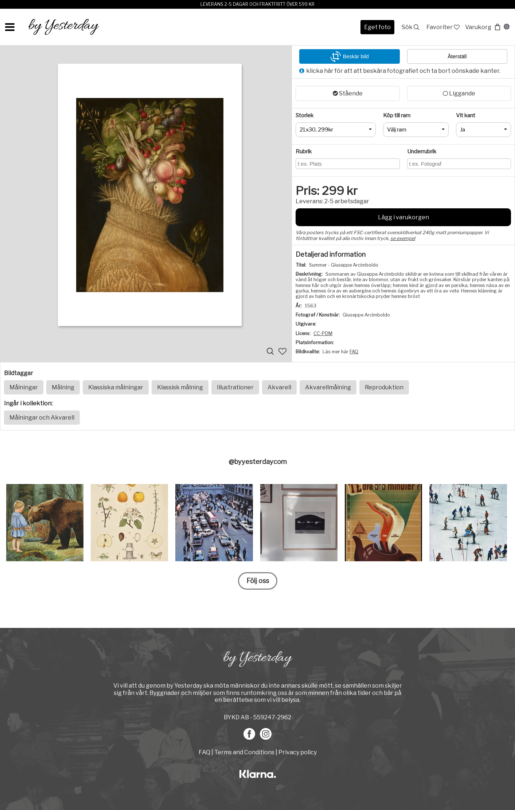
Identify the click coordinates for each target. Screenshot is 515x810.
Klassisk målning (180, 387)
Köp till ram (396, 115)
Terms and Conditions (244, 752)
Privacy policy (297, 752)
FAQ (354, 351)
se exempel (402, 238)
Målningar (23, 387)
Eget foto (377, 27)
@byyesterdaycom (258, 461)
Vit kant (465, 115)
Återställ (457, 56)
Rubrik (304, 151)
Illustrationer (235, 387)
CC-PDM (322, 333)
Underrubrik (421, 151)
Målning (63, 387)
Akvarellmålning (328, 387)
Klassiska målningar (115, 387)
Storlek (304, 115)
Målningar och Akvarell (41, 417)
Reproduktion (384, 387)
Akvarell (279, 387)
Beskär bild (349, 56)
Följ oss (257, 581)
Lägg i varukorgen (403, 217)
